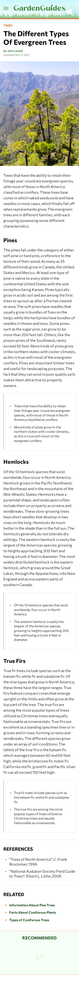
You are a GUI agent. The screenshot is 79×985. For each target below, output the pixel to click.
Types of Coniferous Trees (29, 920)
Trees (7, 25)
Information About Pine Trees (32, 905)
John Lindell (15, 51)
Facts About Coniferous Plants (32, 912)
